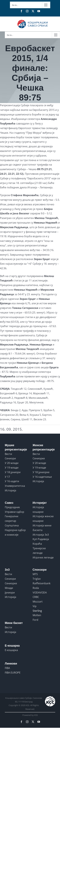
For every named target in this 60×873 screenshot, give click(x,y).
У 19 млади (11, 467)
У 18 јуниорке (41, 472)
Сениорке (39, 458)
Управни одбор (14, 512)
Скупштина (12, 525)
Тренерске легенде (39, 551)
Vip (34, 606)
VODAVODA (40, 592)
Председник (12, 507)
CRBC (36, 597)
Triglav (37, 578)
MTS (35, 574)
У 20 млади (11, 463)
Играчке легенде (43, 557)
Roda (36, 588)
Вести (8, 454)
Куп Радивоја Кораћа (41, 541)
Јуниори (10, 592)
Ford (35, 620)
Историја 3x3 (41, 534)
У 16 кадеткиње (42, 477)
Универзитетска (15, 486)
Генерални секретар (11, 519)
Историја (10, 490)
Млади (9, 588)
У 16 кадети (12, 481)
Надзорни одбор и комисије (15, 532)
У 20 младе (39, 463)
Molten (37, 615)
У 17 (7, 477)
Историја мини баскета (42, 528)
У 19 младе (39, 467)
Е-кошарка (11, 650)
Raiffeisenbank (41, 583)
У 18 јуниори (12, 472)
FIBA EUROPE (12, 672)
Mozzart (38, 601)
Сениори (10, 458)
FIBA (7, 668)
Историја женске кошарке (43, 519)
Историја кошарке (38, 509)
